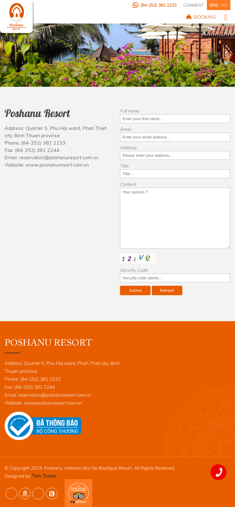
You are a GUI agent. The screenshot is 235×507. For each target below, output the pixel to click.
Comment (193, 5)
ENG (214, 5)
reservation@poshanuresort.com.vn (58, 157)
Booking (205, 17)
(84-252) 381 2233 (158, 5)
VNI (224, 5)
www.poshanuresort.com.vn (57, 165)
